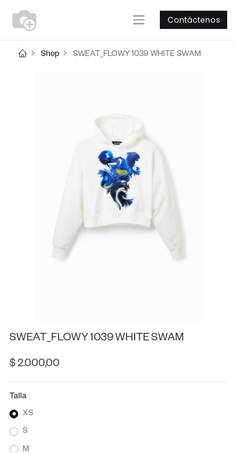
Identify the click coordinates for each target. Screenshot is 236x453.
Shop (50, 54)
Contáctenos (193, 19)
